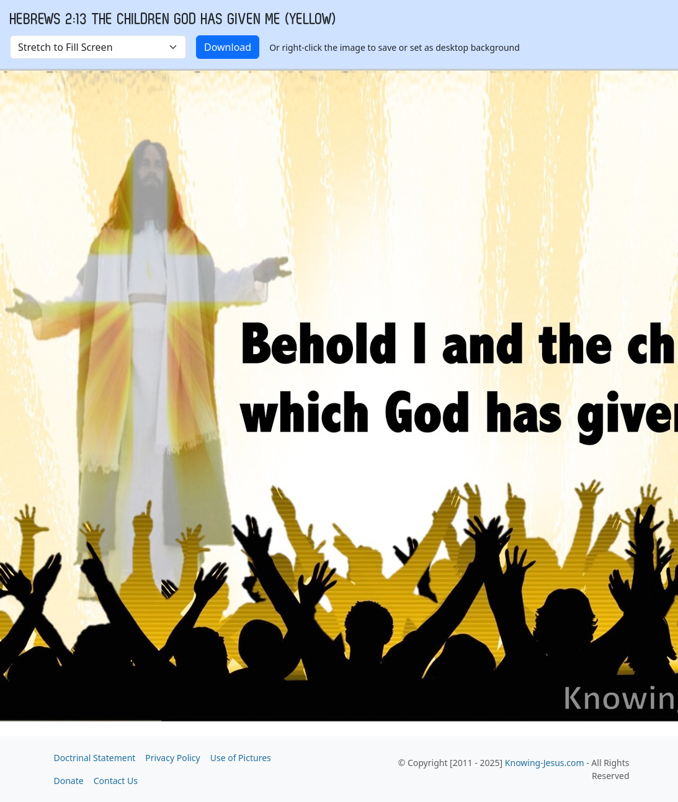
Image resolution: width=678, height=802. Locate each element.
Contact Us (116, 781)
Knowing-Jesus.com (544, 763)
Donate (69, 781)
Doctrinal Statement (95, 758)
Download (227, 47)
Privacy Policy (172, 758)
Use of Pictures (240, 758)
